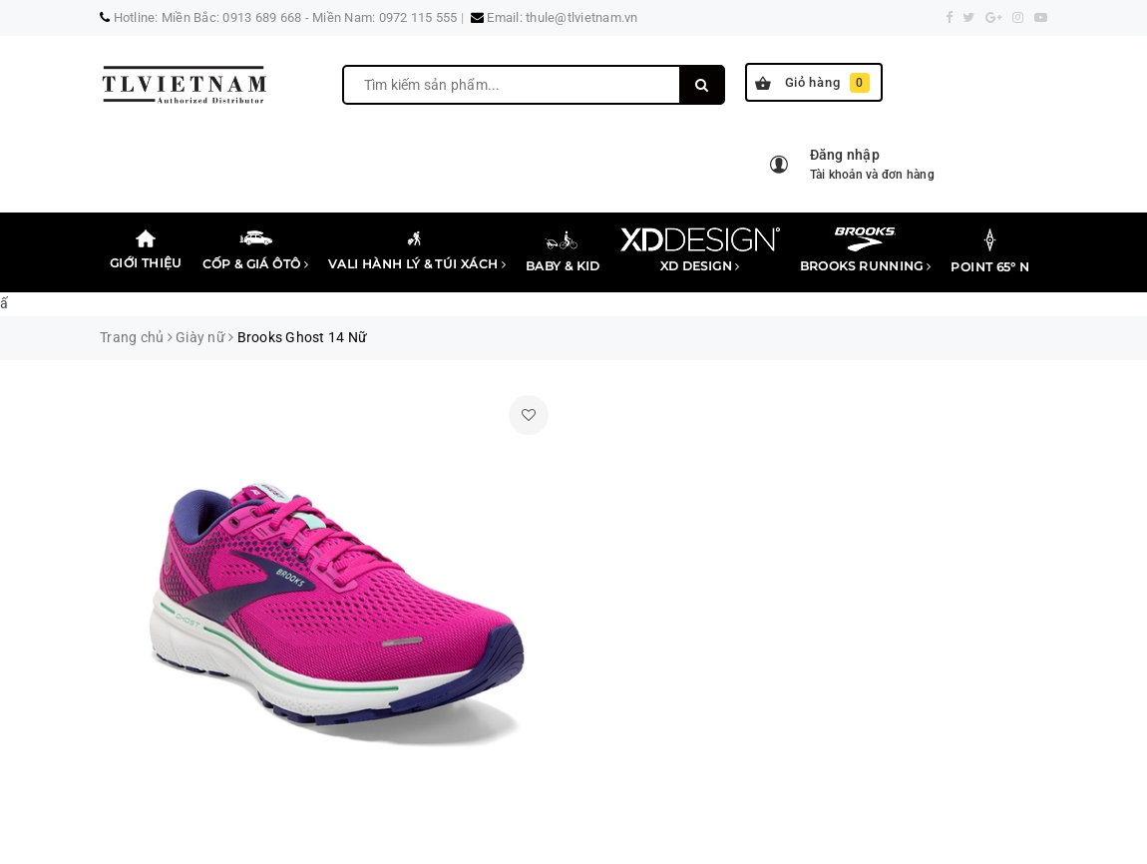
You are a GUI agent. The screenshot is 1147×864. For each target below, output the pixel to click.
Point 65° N (990, 250)
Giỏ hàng (812, 83)
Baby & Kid (563, 250)
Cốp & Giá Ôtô (255, 249)
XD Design (700, 250)
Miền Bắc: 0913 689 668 (232, 17)
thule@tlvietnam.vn (582, 17)
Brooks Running (866, 250)
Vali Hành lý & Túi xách (417, 249)
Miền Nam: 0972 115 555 (385, 17)
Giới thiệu (146, 248)
